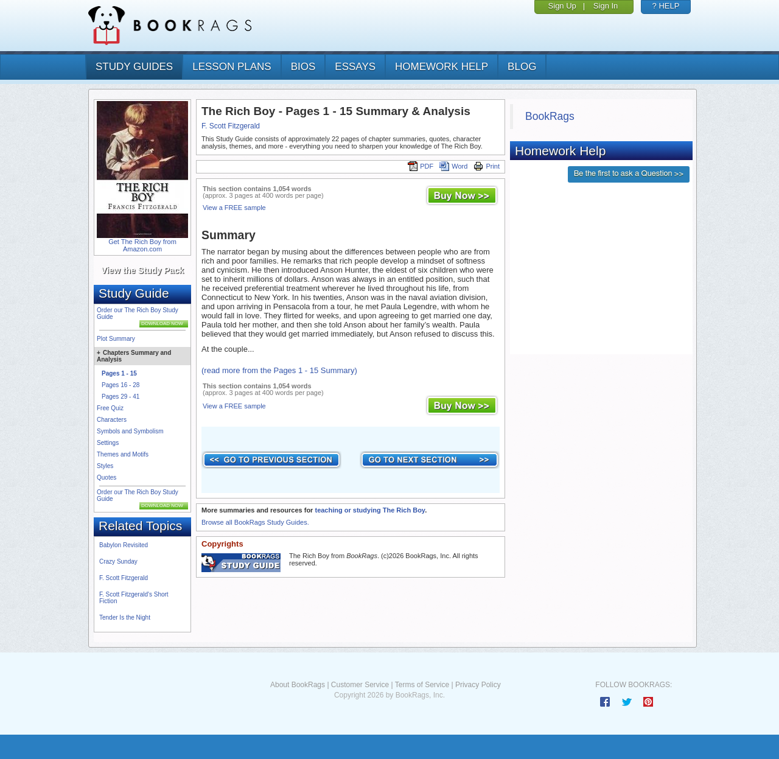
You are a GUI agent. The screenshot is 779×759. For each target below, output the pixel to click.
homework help (441, 66)
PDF (420, 166)
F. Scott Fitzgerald (123, 578)
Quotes (106, 477)
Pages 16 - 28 (120, 385)
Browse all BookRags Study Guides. (255, 522)
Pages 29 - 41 (120, 396)
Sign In (605, 5)
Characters (112, 419)
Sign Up (562, 5)
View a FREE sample (234, 207)
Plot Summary (116, 338)
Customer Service (360, 684)
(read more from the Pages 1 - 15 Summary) (279, 370)
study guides (134, 66)
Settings (108, 442)
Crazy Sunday (118, 561)
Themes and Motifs (122, 454)
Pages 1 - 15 (119, 373)
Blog (522, 66)
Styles (105, 466)
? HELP (666, 5)
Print (486, 166)
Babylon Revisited (123, 545)
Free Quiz (110, 408)
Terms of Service (422, 684)
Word (453, 166)
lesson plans (231, 66)
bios (303, 66)
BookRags (550, 116)
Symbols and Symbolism (130, 431)
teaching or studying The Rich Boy (370, 510)
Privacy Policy (478, 684)
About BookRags (297, 684)
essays (355, 66)
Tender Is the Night (124, 617)
